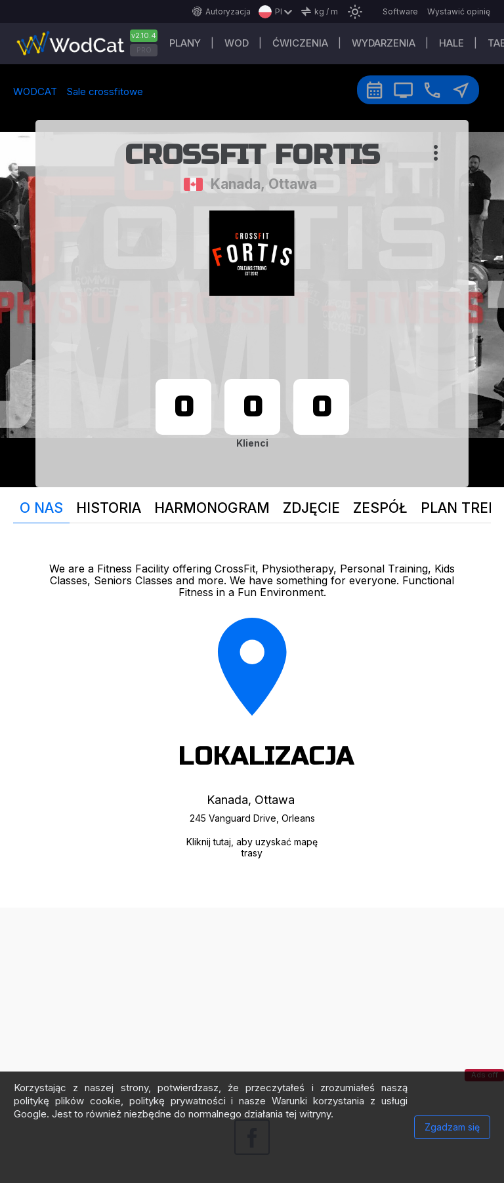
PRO (144, 49)
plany (185, 43)
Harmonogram (212, 508)
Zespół (380, 508)
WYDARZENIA (383, 43)
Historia (108, 508)
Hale (451, 43)
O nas (41, 508)
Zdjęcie (311, 508)
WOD (236, 43)
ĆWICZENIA (300, 43)
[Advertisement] (252, 999)
